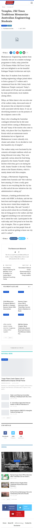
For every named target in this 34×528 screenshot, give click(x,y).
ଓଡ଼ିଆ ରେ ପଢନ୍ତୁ (19, 523)
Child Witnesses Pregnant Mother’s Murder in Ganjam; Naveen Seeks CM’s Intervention (17, 467)
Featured (4, 25)
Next (10, 337)
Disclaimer (17, 525)
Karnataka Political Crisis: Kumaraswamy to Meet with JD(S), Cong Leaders (25, 271)
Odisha (9, 25)
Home (4, 523)
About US (10, 523)
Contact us (28, 523)
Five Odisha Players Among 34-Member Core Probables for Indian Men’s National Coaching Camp (9, 273)
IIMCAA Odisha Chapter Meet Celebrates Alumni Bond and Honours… (18, 484)
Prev (5, 337)
